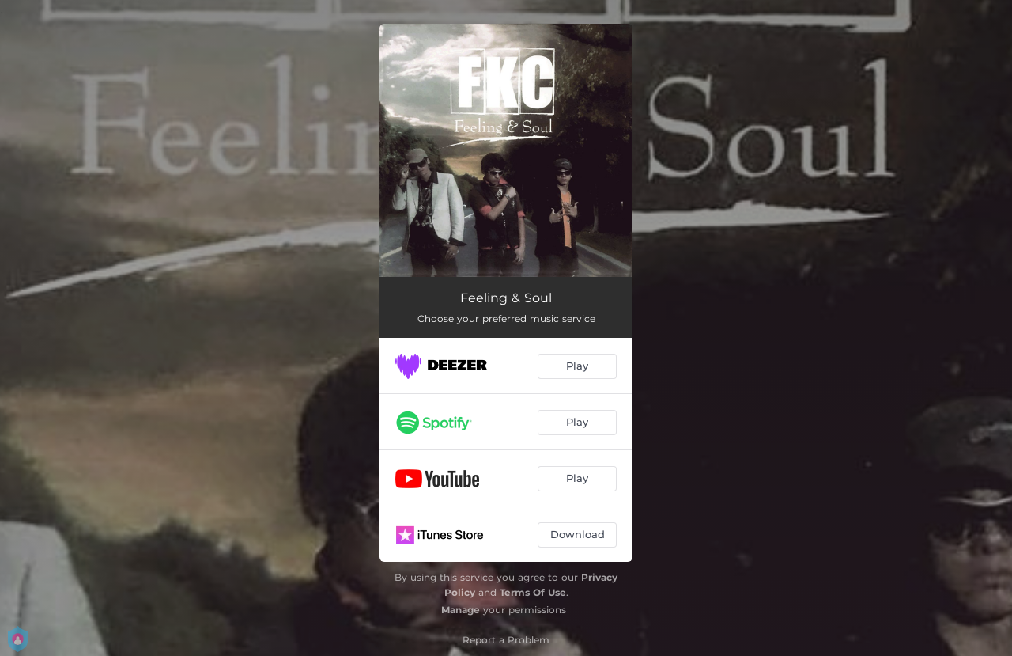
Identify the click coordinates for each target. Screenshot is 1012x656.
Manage (460, 610)
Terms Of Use (533, 592)
